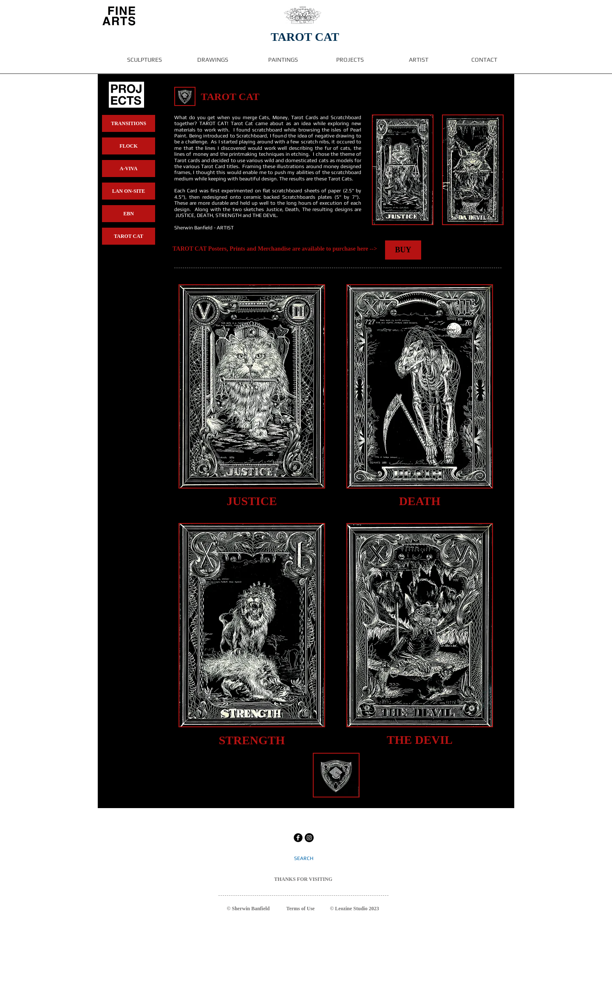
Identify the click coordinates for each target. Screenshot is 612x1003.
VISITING (320, 879)
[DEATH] (420, 501)
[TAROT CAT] (128, 236)
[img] (185, 96)
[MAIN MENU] (119, 16)
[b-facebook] (298, 837)
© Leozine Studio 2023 (354, 909)
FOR (302, 879)
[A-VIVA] (128, 168)
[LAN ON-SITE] (128, 191)
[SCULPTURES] (144, 60)
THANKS (285, 879)
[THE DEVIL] (420, 739)
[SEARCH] (303, 858)
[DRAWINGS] (213, 60)
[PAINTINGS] (283, 60)
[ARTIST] (419, 60)
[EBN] (128, 213)
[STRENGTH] (252, 740)
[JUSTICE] (252, 501)
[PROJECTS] (350, 60)
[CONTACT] (484, 60)
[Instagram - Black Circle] (309, 837)
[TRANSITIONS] (128, 123)
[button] (403, 169)
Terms (293, 909)
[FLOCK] (128, 145)
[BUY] (403, 250)
